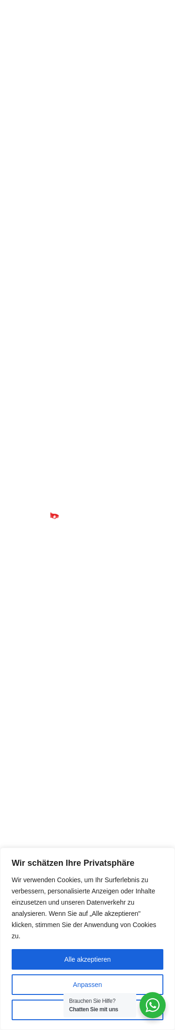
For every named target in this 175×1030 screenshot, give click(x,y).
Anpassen (87, 984)
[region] (87, 939)
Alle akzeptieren (87, 959)
